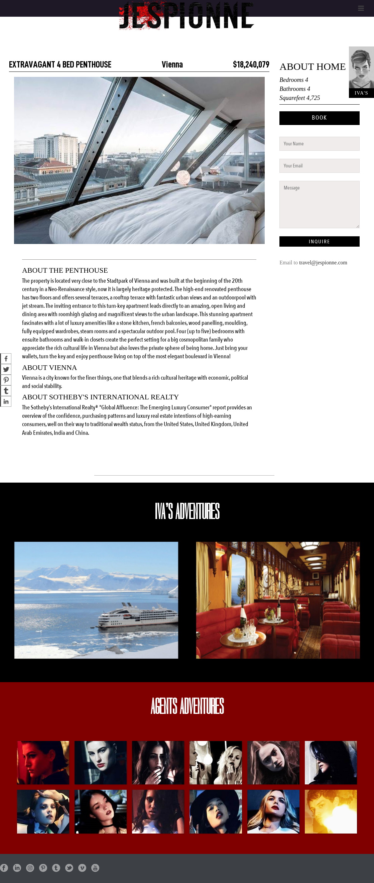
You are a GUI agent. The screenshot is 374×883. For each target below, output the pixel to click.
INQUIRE (319, 241)
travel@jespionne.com (323, 262)
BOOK (319, 118)
